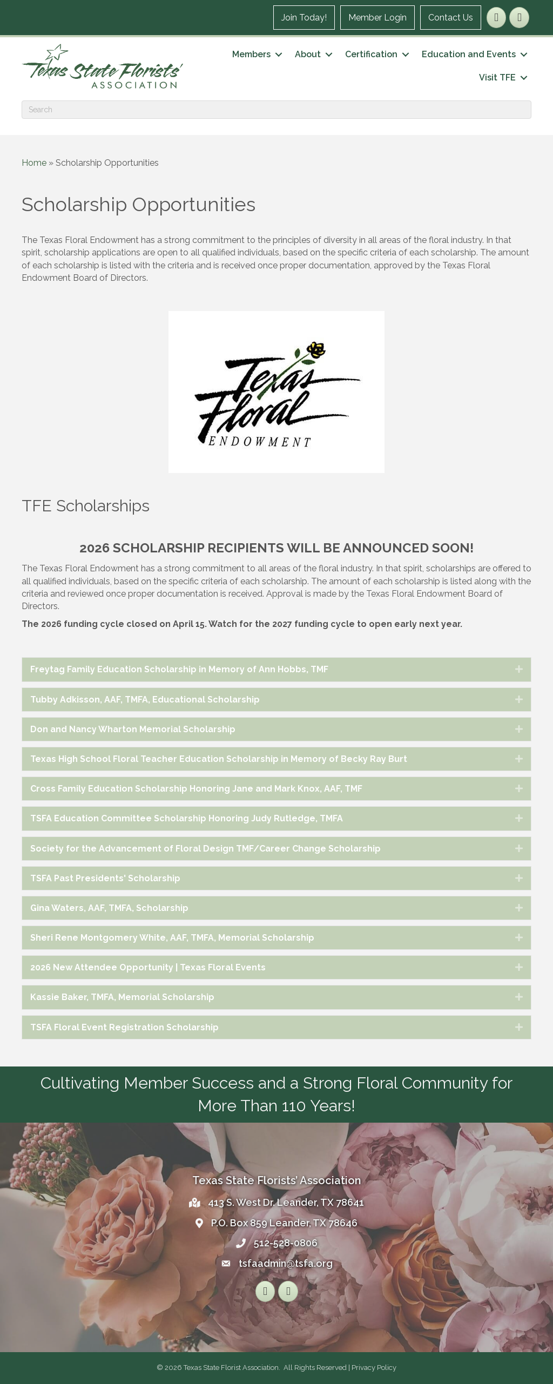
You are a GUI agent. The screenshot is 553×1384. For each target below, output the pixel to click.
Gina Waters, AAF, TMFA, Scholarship (109, 908)
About (308, 54)
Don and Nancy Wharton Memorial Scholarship (132, 729)
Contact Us (450, 17)
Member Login (377, 17)
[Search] (276, 109)
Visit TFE (497, 77)
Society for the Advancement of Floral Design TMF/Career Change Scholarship (205, 848)
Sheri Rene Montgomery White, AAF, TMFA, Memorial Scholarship (172, 938)
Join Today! (304, 17)
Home (34, 163)
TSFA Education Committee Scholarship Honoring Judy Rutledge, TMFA (186, 818)
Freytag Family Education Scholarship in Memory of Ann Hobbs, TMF (179, 669)
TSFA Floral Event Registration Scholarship (124, 1027)
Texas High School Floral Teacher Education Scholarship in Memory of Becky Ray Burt (218, 759)
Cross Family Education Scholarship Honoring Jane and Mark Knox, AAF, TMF (196, 789)
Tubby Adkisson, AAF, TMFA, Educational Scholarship (145, 699)
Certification (371, 54)
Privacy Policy (374, 1367)
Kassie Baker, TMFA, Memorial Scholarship (122, 997)
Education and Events (469, 54)
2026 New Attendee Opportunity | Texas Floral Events (148, 967)
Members (251, 54)
